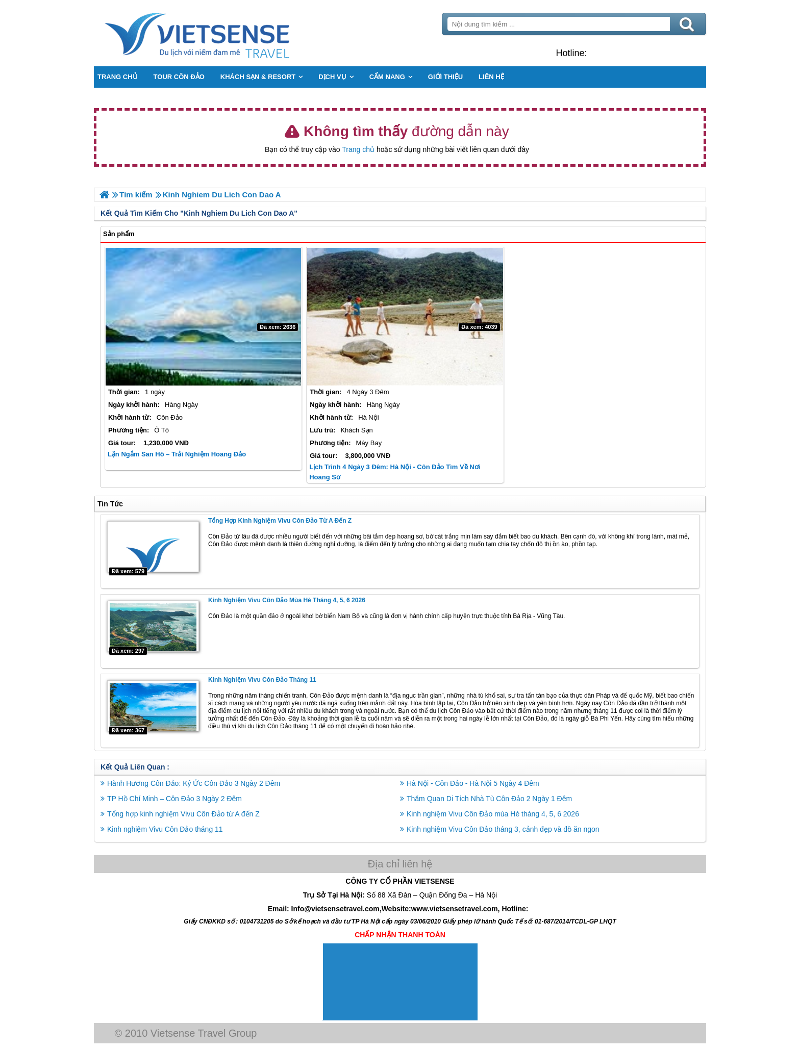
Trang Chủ (222, 33)
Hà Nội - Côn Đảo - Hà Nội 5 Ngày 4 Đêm (473, 783)
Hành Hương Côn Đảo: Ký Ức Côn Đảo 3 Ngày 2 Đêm (193, 783)
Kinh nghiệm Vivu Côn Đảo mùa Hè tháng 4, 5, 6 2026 (286, 600)
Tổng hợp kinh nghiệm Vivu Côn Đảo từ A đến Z (280, 520)
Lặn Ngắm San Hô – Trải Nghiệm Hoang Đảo (177, 454)
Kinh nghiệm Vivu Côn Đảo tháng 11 (262, 679)
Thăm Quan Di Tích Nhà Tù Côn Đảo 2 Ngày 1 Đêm (489, 798)
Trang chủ (358, 149)
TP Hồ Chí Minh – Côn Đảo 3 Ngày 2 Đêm (174, 798)
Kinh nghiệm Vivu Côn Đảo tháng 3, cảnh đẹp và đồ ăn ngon (503, 829)
